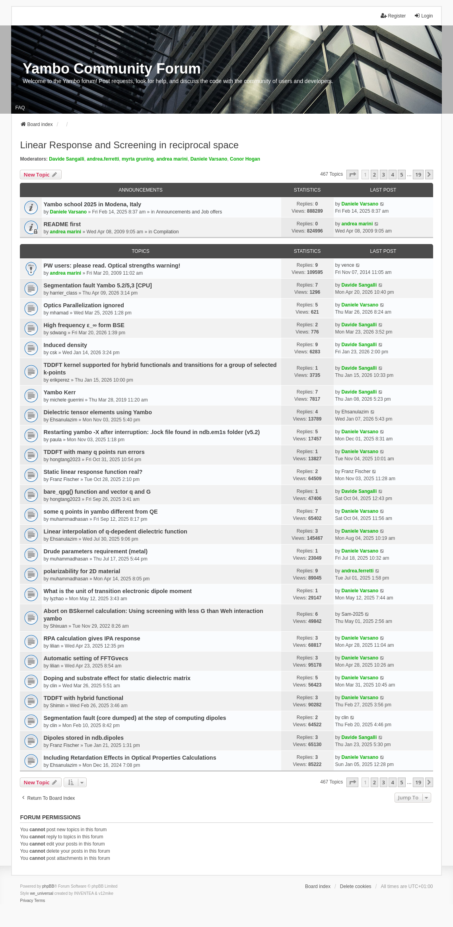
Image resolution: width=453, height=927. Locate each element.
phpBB (48, 886)
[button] (352, 174)
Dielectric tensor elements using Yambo (97, 412)
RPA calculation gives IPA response (91, 638)
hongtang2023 (65, 459)
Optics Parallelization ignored (83, 305)
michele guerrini (67, 400)
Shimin (57, 705)
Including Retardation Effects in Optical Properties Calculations (129, 757)
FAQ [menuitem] (20, 108)
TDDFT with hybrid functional (83, 698)
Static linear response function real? (92, 472)
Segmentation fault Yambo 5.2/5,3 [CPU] (97, 285)
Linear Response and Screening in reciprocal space (129, 145)
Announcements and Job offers (189, 212)
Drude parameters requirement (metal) (95, 551)
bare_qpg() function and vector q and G (96, 492)
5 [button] (401, 174)
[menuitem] (26, 900)
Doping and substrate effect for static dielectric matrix (116, 678)
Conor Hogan (245, 159)
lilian (54, 646)
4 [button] (392, 174)
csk (53, 352)
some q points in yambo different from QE (100, 511)
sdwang (58, 333)
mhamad (59, 313)
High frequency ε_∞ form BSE (83, 325)
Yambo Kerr (59, 392)
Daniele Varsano (209, 159)
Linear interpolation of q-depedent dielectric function (115, 531)
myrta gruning (138, 159)
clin (53, 685)
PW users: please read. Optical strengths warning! (111, 265)
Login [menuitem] (423, 16)
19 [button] (418, 174)
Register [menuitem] (393, 16)
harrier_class (63, 293)
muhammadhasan (69, 519)
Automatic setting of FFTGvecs (85, 658)
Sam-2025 (353, 614)
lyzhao (57, 598)
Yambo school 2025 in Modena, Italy (92, 204)
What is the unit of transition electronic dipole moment (117, 591)
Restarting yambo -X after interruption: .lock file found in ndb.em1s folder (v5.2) (151, 432)
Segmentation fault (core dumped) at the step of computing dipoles (134, 718)
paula (55, 439)
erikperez (59, 380)
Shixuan (58, 626)
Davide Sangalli (66, 159)
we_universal (41, 893)
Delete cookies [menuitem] (355, 886)
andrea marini (172, 159)
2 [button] (374, 174)
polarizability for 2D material (81, 571)
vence (348, 265)
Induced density (65, 345)
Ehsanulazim (63, 420)
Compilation (166, 232)
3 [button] (383, 174)
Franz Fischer (64, 479)
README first (62, 224)
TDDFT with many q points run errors (93, 452)
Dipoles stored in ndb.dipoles (83, 738)
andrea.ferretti (103, 159)
